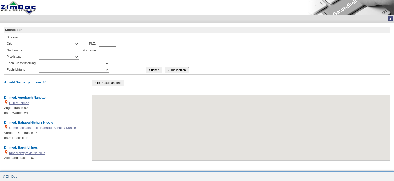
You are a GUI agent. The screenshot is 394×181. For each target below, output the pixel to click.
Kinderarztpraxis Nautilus (27, 153)
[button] (239, 134)
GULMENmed (19, 103)
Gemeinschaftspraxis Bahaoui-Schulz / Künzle (42, 128)
